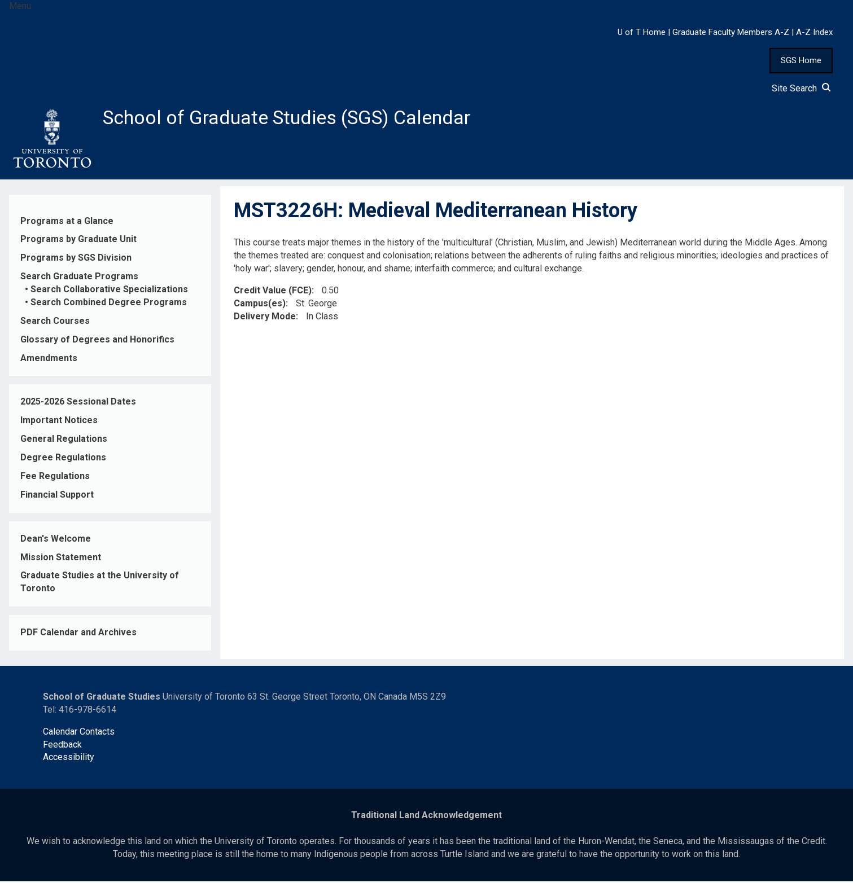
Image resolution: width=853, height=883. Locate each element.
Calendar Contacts (79, 733)
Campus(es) (260, 305)
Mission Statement (60, 558)
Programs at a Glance (66, 222)
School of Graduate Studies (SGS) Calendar (297, 118)
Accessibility (68, 759)
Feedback (62, 746)
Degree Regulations (63, 459)
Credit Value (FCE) (273, 292)
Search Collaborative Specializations (109, 291)
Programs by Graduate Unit (78, 241)
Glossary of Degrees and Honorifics (97, 341)
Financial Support (57, 496)
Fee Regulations (55, 478)
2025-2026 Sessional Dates (78, 403)
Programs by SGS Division (76, 259)
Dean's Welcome (55, 540)
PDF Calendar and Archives (78, 634)
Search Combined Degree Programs (108, 304)
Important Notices (59, 422)
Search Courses (55, 322)
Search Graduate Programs (79, 278)
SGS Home (801, 60)
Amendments (48, 359)
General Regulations (63, 441)
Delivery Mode (265, 318)
